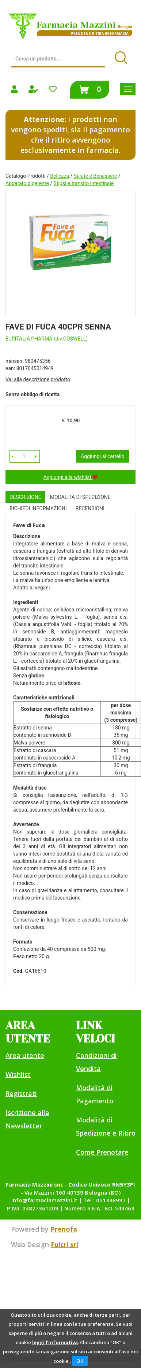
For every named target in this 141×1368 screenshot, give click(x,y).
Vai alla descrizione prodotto (37, 379)
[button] (12, 456)
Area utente (24, 1055)
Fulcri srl (64, 1244)
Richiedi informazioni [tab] (38, 508)
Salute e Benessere (95, 176)
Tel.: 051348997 (104, 1200)
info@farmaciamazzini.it (44, 1200)
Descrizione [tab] (25, 497)
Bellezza (59, 176)
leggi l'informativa (55, 1342)
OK (80, 1360)
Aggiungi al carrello (102, 456)
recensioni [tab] (90, 508)
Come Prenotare (102, 1152)
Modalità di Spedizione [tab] (80, 497)
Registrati (21, 1093)
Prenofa (63, 1229)
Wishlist (18, 1074)
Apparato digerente (27, 183)
